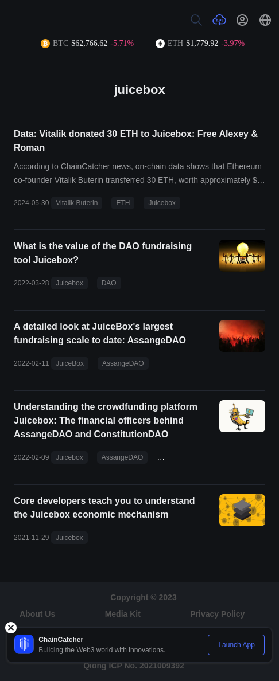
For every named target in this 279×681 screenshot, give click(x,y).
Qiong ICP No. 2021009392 (133, 665)
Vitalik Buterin (77, 203)
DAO (109, 283)
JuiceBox (70, 363)
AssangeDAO (123, 363)
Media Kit (123, 614)
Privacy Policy (217, 614)
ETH (123, 203)
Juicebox (161, 203)
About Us (37, 614)
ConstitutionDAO (186, 457)
